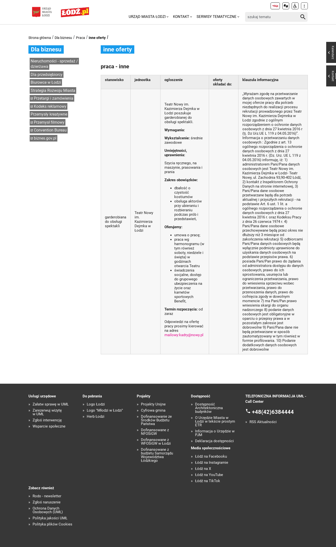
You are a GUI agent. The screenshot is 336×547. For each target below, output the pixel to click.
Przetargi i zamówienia (53, 98)
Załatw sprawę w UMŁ (51, 404)
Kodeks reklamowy (50, 106)
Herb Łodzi (95, 416)
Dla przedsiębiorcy (46, 74)
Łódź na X (203, 469)
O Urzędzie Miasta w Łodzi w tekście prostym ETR (215, 421)
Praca (80, 38)
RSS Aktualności (263, 422)
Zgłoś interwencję (47, 420)
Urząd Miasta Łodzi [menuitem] (147, 16)
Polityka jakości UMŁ (50, 518)
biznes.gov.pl (45, 138)
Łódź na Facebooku (211, 456)
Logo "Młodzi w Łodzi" (105, 410)
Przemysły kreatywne (49, 114)
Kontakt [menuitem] (181, 16)
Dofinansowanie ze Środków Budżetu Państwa (156, 420)
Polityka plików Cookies (52, 524)
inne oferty (97, 38)
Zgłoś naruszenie (47, 502)
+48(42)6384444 (273, 412)
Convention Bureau (50, 130)
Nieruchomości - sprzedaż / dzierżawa (54, 64)
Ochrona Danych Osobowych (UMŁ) (48, 510)
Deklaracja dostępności (214, 441)
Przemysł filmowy (49, 122)
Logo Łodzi (96, 404)
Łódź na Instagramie (211, 462)
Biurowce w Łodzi (46, 82)
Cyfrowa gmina (153, 410)
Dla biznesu (63, 38)
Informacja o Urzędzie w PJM (215, 433)
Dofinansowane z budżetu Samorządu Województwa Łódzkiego (157, 455)
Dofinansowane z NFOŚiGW (155, 432)
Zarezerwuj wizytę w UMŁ (47, 412)
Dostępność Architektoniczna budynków (209, 408)
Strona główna (39, 38)
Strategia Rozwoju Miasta (53, 90)
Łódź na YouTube (209, 475)
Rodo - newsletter (47, 496)
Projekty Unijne (153, 404)
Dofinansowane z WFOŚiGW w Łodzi (156, 441)
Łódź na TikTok (207, 481)
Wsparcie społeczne (49, 426)
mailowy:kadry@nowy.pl (183, 335)
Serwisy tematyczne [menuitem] (216, 16)
